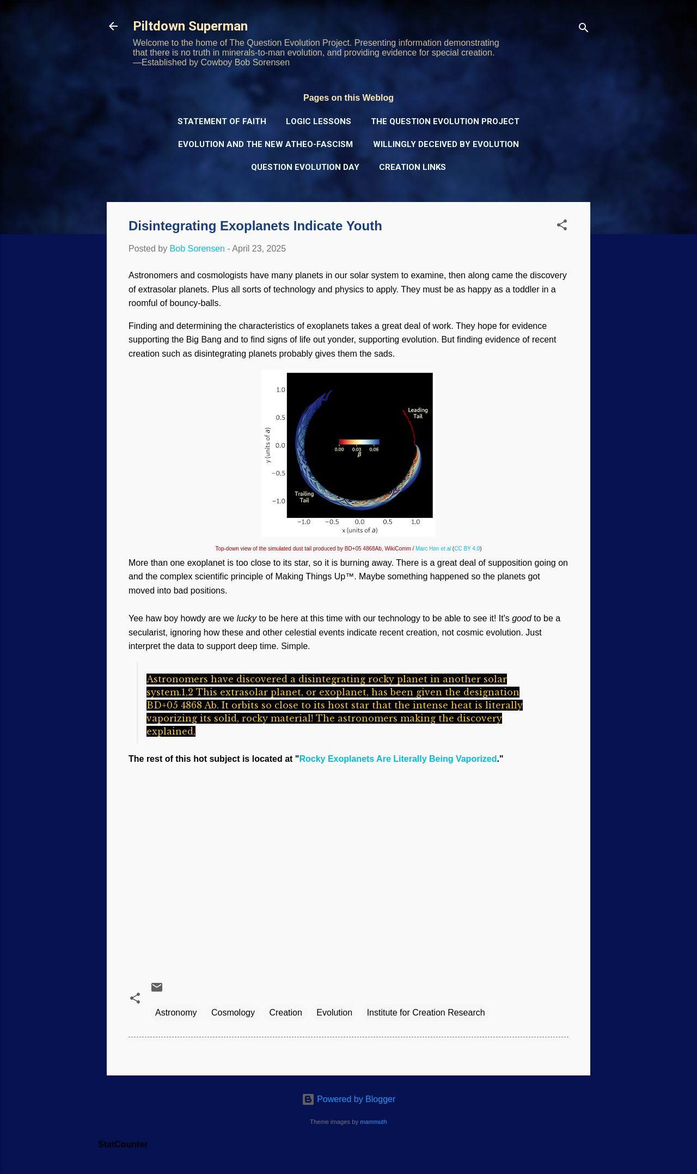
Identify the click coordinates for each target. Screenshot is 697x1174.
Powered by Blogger (349, 1099)
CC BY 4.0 (467, 549)
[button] (561, 226)
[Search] (583, 29)
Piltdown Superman (190, 26)
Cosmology (233, 1012)
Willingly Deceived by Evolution (446, 144)
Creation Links (412, 167)
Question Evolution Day (305, 167)
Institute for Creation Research (426, 1012)
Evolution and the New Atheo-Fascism (265, 144)
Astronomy (176, 1012)
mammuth (373, 1121)
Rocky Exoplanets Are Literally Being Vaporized (398, 758)
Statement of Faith (222, 121)
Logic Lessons (318, 121)
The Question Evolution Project (445, 121)
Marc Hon (433, 549)
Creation (285, 1012)
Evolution (334, 1012)
